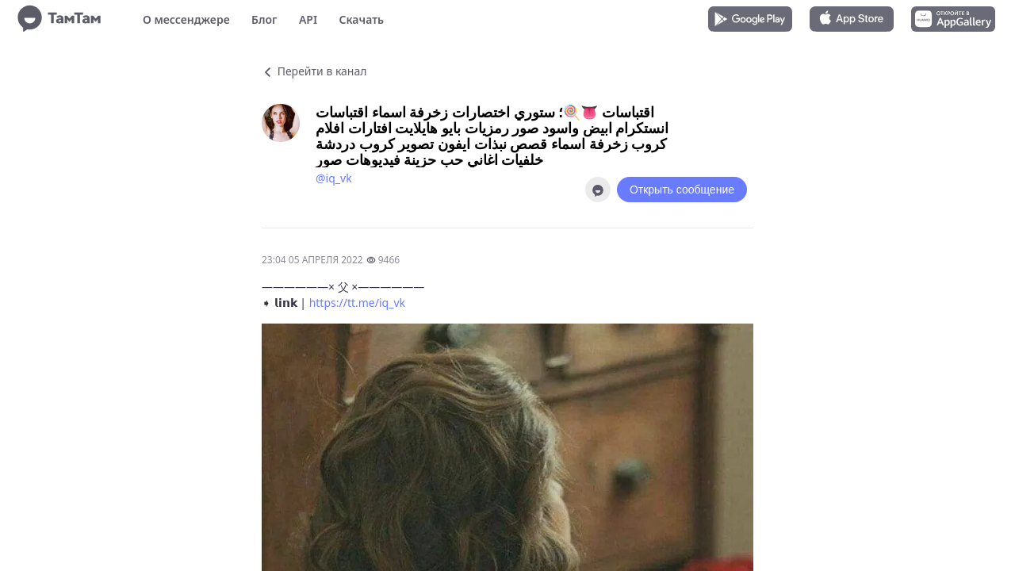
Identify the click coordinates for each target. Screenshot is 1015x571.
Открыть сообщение (682, 189)
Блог (264, 19)
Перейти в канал (314, 71)
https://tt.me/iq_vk (357, 302)
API (308, 19)
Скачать (361, 19)
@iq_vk (334, 178)
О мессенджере (186, 19)
